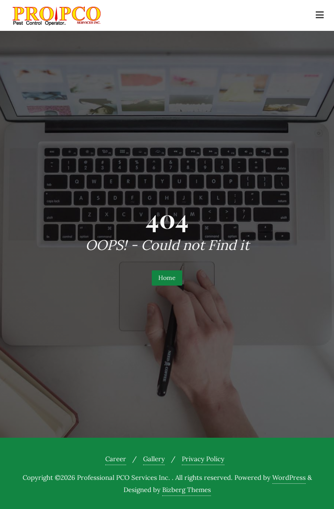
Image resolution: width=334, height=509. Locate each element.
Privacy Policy (203, 459)
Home (167, 278)
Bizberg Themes (186, 490)
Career (115, 459)
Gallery (154, 459)
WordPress (289, 477)
